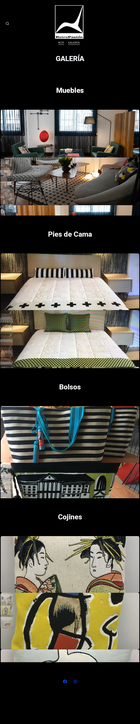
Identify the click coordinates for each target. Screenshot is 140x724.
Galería (74, 42)
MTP (61, 42)
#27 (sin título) (60, 696)
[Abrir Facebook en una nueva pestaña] (65, 681)
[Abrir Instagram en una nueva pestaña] (75, 681)
